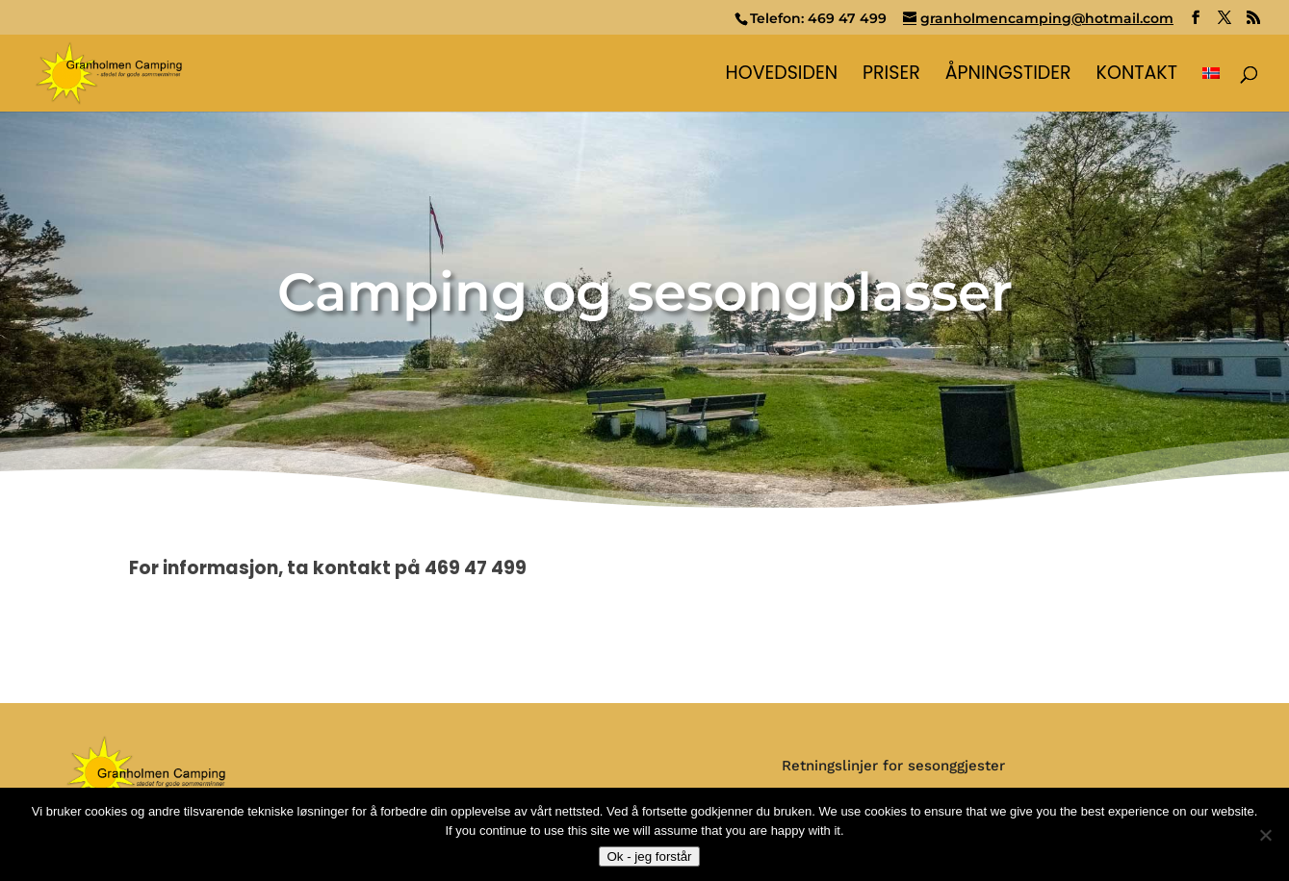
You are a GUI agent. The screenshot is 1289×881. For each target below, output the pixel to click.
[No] (1265, 834)
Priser (891, 76)
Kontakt (1136, 76)
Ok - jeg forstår (648, 856)
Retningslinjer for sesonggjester (893, 765)
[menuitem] (1211, 89)
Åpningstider (1008, 76)
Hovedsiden (782, 76)
